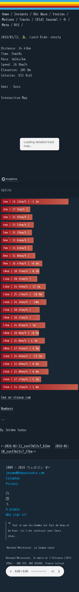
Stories (59, 14)
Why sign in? (16, 514)
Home (5, 14)
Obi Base (40, 14)
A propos (13, 509)
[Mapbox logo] (9, 179)
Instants (21, 14)
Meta (5, 25)
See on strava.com (16, 397)
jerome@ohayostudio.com (25, 473)
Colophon (13, 478)
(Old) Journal (46, 19)
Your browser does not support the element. (35, 571)
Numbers (7, 408)
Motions (8, 19)
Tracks (24, 19)
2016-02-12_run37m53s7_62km (27, 446)
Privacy (12, 484)
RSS (16, 25)
